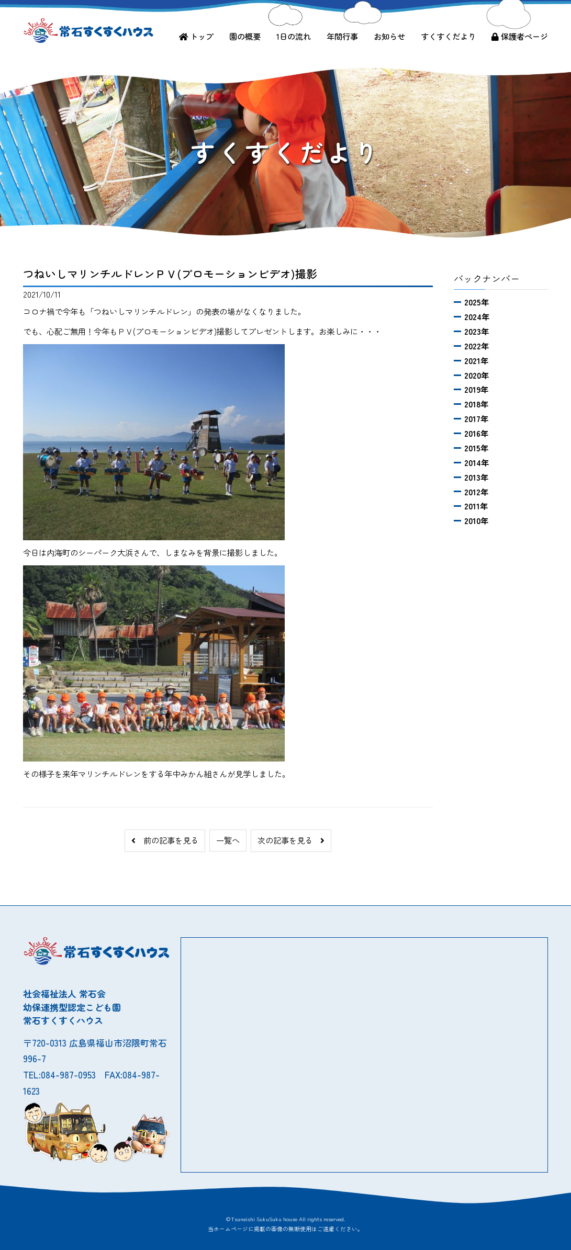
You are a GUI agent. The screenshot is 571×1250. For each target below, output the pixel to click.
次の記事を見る (290, 840)
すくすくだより (448, 36)
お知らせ (389, 36)
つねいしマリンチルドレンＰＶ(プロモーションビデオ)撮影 (170, 273)
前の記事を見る (164, 840)
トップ (196, 36)
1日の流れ (293, 36)
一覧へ (228, 840)
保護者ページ (519, 36)
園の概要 (245, 36)
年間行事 (342, 36)
